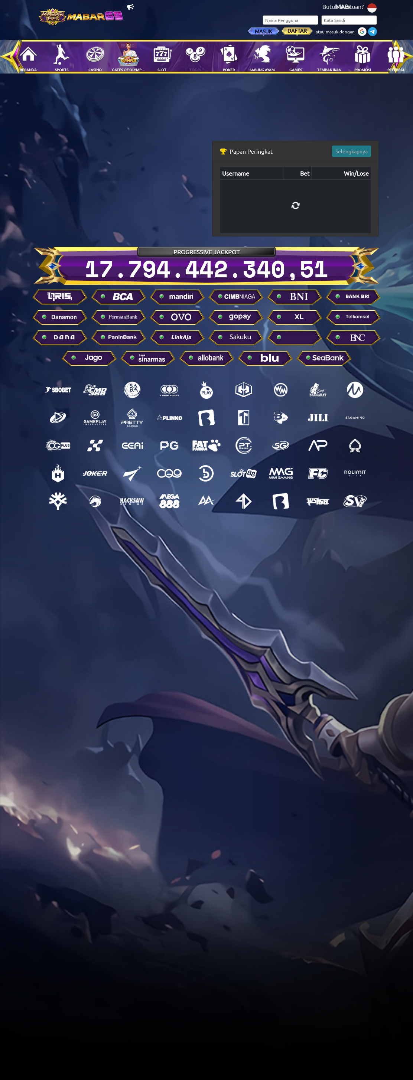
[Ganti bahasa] (372, 7)
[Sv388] (355, 501)
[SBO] (58, 390)
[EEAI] (132, 445)
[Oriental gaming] (58, 445)
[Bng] (206, 473)
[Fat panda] (206, 445)
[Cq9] (169, 473)
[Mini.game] (169, 417)
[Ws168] (318, 501)
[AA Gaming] (206, 501)
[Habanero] (58, 473)
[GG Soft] (243, 390)
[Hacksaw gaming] (132, 501)
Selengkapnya (351, 151)
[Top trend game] (243, 417)
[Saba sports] (132, 390)
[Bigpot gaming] (281, 417)
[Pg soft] (169, 445)
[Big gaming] (206, 417)
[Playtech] (58, 417)
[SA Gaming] (355, 417)
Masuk (263, 31)
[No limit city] (355, 473)
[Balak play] (281, 501)
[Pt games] (243, 445)
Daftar (297, 30)
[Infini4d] (243, 501)
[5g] (281, 445)
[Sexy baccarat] (318, 390)
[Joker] (95, 473)
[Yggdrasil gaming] (58, 501)
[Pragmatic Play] (206, 390)
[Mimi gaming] (281, 473)
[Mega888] (169, 501)
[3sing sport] (169, 390)
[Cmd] (95, 390)
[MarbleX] (95, 445)
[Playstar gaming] (132, 473)
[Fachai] (318, 473)
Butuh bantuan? (343, 6)
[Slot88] (243, 473)
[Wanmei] (281, 390)
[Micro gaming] (355, 390)
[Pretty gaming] (132, 417)
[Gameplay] (95, 417)
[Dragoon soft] (95, 501)
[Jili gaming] (318, 417)
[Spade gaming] (355, 445)
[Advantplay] (318, 445)
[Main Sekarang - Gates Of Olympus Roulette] (128, 56)
